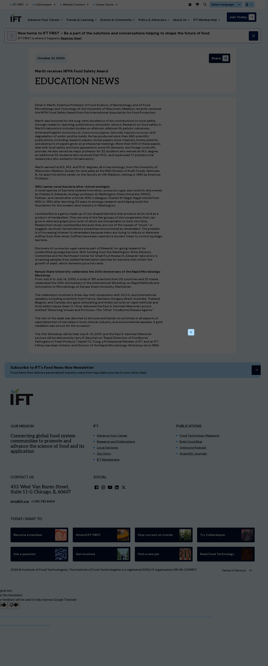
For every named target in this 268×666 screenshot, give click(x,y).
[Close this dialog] (191, 332)
